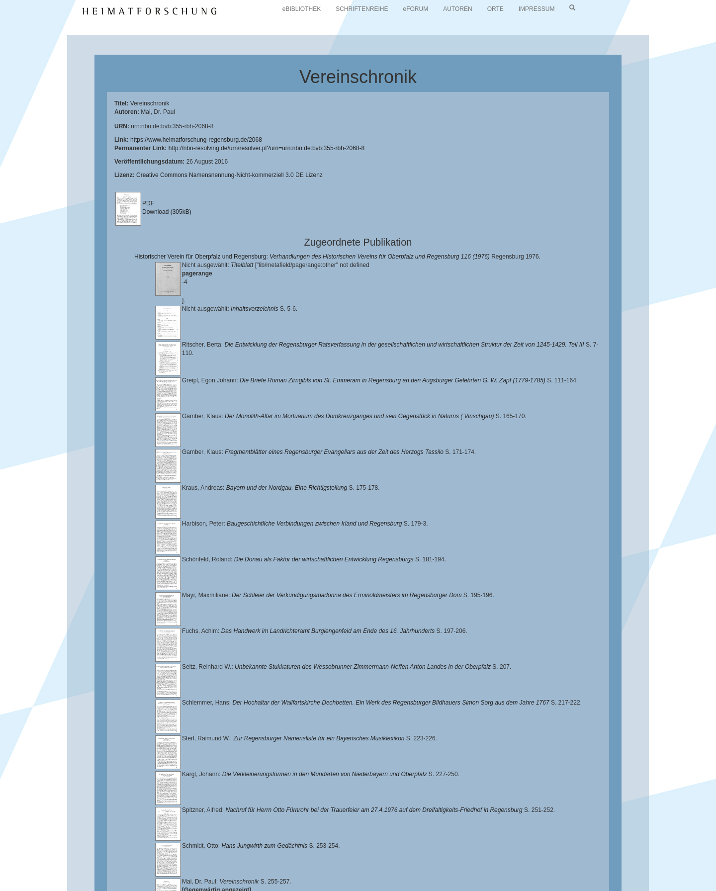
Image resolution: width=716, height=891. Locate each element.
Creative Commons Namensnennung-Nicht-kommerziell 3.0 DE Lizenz (229, 175)
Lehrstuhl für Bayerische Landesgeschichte (403, 861)
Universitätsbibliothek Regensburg (285, 861)
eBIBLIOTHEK (301, 8)
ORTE (495, 8)
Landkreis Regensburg (105, 869)
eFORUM (416, 8)
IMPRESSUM (537, 8)
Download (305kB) (166, 211)
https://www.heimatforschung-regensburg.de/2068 (196, 139)
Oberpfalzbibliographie (565, 869)
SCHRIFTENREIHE (362, 8)
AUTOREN (457, 8)
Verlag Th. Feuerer (350, 869)
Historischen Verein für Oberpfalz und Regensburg (600, 861)
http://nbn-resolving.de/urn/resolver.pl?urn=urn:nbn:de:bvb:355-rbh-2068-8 (267, 148)
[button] (3, 887)
